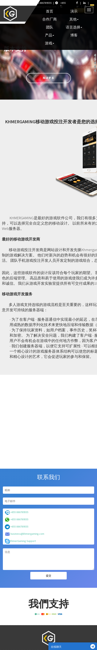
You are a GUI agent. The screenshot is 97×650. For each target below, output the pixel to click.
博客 (74, 35)
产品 (49, 35)
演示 (74, 11)
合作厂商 (49, 19)
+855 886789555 (40, 3)
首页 (49, 11)
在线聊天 (73, 646)
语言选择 (74, 27)
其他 (74, 19)
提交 (48, 575)
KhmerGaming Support (20, 541)
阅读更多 (48, 78)
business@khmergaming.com (24, 534)
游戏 (49, 43)
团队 (49, 27)
